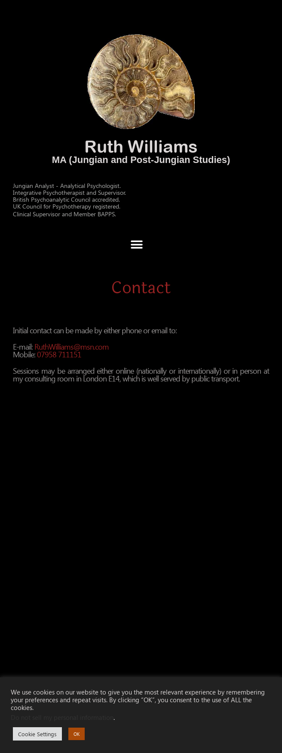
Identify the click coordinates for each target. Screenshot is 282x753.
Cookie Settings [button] (37, 734)
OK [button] (77, 734)
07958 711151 (59, 354)
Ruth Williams (141, 146)
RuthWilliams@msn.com (71, 346)
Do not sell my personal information (62, 717)
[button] (136, 244)
